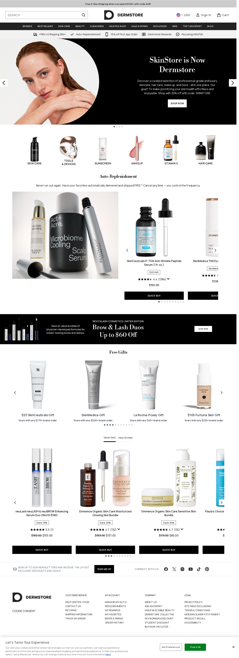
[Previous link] (15, 392)
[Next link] (221, 392)
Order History (114, 622)
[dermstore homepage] (123, 15)
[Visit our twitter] (174, 569)
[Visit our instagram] (182, 569)
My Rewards (112, 610)
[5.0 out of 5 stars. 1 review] (42, 530)
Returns (70, 610)
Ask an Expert (154, 606)
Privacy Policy (193, 602)
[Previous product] (127, 250)
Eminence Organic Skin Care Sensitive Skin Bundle (169, 513)
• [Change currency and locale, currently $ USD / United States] (183, 15)
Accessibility (192, 622)
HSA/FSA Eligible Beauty (160, 610)
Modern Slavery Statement (202, 614)
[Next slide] (232, 83)
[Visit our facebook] (166, 569)
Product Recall (194, 618)
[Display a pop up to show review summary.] (168, 279)
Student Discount (157, 622)
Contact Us (73, 606)
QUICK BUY (154, 295)
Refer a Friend (114, 618)
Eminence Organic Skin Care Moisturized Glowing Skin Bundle (105, 513)
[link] (203, 15)
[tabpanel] (118, 502)
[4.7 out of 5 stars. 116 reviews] (167, 530)
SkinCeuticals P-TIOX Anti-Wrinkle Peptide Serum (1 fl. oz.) (154, 263)
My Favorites (113, 614)
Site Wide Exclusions (197, 606)
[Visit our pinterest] (207, 569)
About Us (151, 602)
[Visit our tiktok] (199, 569)
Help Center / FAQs (77, 602)
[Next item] (221, 502)
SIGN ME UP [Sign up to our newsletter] (104, 569)
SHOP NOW (177, 103)
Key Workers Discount (159, 618)
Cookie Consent (24, 611)
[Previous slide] (4, 83)
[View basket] (223, 15)
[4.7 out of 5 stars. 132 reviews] (103, 530)
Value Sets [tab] (110, 437)
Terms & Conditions (197, 610)
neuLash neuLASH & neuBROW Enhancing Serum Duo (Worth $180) (42, 513)
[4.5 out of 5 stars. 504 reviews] (215, 275)
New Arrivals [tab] (125, 437)
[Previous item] (15, 502)
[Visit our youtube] (191, 569)
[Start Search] (84, 15)
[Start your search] (47, 15)
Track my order (75, 618)
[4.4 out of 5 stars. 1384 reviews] (152, 279)
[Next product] (215, 250)
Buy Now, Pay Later (156, 626)
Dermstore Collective (159, 614)
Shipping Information (78, 614)
